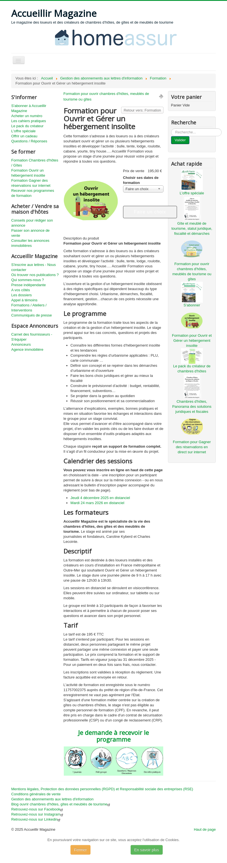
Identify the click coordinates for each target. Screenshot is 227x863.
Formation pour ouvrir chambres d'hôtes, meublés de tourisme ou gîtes (106, 96)
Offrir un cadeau (24, 136)
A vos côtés (20, 290)
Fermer (80, 850)
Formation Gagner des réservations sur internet (30, 183)
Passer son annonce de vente (30, 233)
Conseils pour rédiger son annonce (32, 222)
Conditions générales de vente (36, 794)
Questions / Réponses (29, 141)
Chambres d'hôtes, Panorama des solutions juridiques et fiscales (191, 406)
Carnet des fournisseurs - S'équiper (31, 336)
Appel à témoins (24, 300)
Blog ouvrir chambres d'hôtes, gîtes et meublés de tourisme (60, 804)
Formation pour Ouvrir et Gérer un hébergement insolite (192, 340)
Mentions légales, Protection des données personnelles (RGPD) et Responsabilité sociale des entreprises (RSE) (102, 789)
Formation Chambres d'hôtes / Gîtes (34, 162)
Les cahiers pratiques (28, 121)
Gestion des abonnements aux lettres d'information (52, 799)
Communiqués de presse (31, 315)
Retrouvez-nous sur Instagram (37, 814)
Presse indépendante (28, 285)
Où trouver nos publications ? (35, 275)
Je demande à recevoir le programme (113, 735)
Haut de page (205, 829)
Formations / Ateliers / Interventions (29, 307)
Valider (180, 140)
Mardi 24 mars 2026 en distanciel (97, 503)
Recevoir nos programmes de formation (32, 193)
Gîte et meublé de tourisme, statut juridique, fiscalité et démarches (191, 228)
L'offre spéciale (23, 131)
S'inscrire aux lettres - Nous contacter (33, 267)
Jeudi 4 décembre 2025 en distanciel (100, 498)
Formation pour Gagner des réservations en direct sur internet (192, 447)
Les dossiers (21, 295)
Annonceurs (21, 344)
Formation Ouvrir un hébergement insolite (28, 172)
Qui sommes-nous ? (27, 280)
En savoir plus (146, 850)
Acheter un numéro (26, 116)
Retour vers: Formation (142, 110)
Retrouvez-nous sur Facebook (37, 809)
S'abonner (191, 305)
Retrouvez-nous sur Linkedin (35, 819)
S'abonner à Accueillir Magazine (28, 108)
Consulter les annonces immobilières (30, 243)
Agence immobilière (27, 349)
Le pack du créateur (27, 126)
